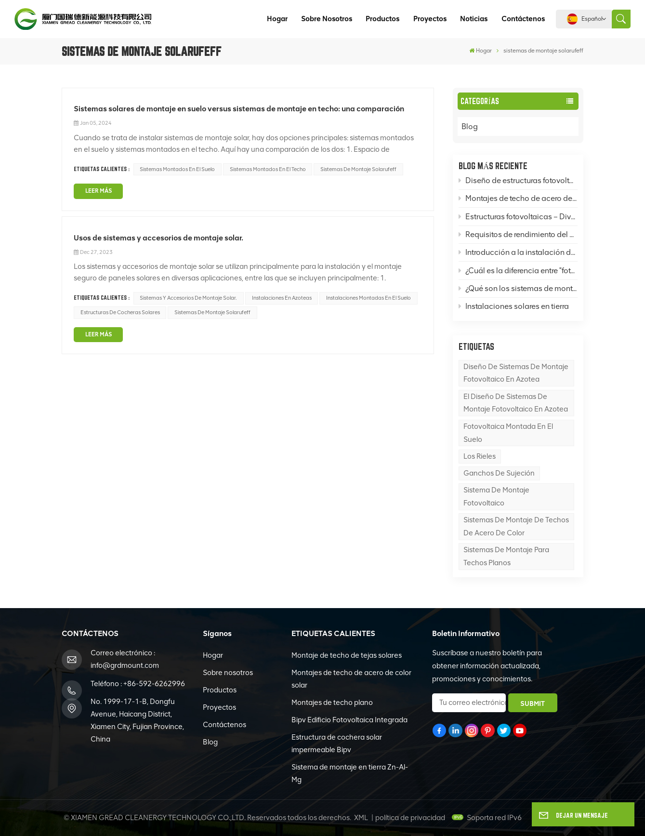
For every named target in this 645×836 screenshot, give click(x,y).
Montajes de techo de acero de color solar (351, 679)
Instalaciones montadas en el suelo (368, 297)
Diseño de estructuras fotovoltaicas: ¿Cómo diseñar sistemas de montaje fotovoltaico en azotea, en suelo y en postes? (518, 180)
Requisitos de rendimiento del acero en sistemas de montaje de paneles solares (518, 234)
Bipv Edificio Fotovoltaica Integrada (349, 720)
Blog (479, 126)
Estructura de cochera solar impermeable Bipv (336, 743)
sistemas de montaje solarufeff (358, 169)
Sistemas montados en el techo (268, 169)
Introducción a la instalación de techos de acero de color (518, 252)
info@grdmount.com (125, 665)
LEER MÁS (98, 190)
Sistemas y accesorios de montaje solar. (188, 297)
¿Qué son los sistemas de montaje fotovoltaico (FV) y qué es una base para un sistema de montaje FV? (518, 288)
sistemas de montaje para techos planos (506, 556)
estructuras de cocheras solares (120, 312)
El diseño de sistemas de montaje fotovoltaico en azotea (515, 403)
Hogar (277, 18)
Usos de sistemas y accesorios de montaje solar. (158, 237)
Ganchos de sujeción (499, 473)
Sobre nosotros (326, 18)
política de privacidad (410, 817)
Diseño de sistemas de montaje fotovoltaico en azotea (515, 373)
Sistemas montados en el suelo (177, 169)
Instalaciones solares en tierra (514, 306)
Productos (382, 18)
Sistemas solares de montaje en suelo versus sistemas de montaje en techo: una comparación (239, 108)
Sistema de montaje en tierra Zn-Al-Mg (349, 773)
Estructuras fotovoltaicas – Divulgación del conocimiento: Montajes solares (518, 216)
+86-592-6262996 (154, 683)
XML (361, 817)
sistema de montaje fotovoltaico (496, 496)
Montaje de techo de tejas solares (346, 655)
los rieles (479, 456)
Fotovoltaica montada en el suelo (508, 433)
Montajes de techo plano (332, 702)
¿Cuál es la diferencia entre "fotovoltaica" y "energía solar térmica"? (518, 270)
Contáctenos (523, 18)
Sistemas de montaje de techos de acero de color (516, 526)
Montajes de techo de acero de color (518, 198)
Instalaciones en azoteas (282, 297)
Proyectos (430, 18)
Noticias (473, 18)
